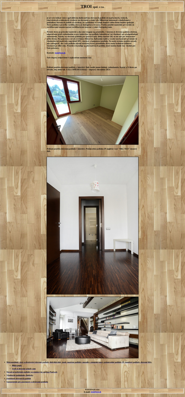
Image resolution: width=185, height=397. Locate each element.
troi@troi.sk (60, 53)
